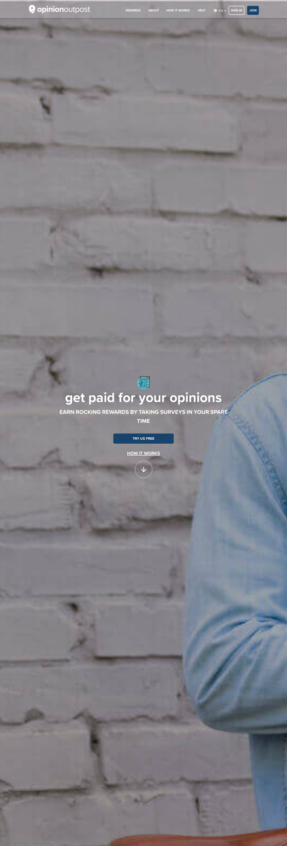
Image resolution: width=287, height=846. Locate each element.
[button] (143, 467)
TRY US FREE (143, 438)
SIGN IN (236, 10)
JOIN (253, 10)
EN (220, 10)
